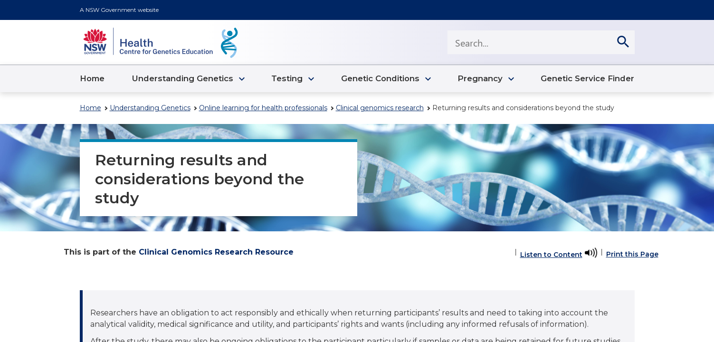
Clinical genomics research (380, 108)
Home (90, 108)
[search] (623, 42)
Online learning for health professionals (263, 108)
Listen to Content (551, 254)
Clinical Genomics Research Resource (216, 251)
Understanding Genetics (150, 108)
